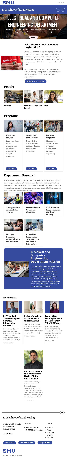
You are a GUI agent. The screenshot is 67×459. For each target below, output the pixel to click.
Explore (11, 169)
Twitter (49, 430)
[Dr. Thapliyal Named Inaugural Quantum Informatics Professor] (12, 307)
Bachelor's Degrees (10, 136)
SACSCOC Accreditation (34, 430)
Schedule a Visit (27, 443)
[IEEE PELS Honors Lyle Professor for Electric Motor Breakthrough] (33, 359)
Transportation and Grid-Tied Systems (13, 209)
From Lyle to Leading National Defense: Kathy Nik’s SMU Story (53, 319)
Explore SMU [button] (61, 2)
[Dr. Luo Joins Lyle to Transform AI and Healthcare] (33, 307)
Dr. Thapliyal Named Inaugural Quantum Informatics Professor (11, 321)
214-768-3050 (7, 434)
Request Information (35, 81)
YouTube (50, 438)
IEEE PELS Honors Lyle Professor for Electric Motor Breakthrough (33, 375)
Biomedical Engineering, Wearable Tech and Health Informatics (32, 239)
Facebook (50, 427)
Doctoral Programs (50, 136)
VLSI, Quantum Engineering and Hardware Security (53, 211)
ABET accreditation (32, 427)
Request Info (45, 443)
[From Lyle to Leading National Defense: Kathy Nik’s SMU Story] (54, 307)
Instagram (50, 432)
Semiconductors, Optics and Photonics (33, 209)
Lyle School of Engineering (18, 9)
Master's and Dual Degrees (32, 136)
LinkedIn (50, 435)
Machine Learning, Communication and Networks (13, 238)
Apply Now (9, 443)
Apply (33, 37)
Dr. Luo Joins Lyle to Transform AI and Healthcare (32, 318)
